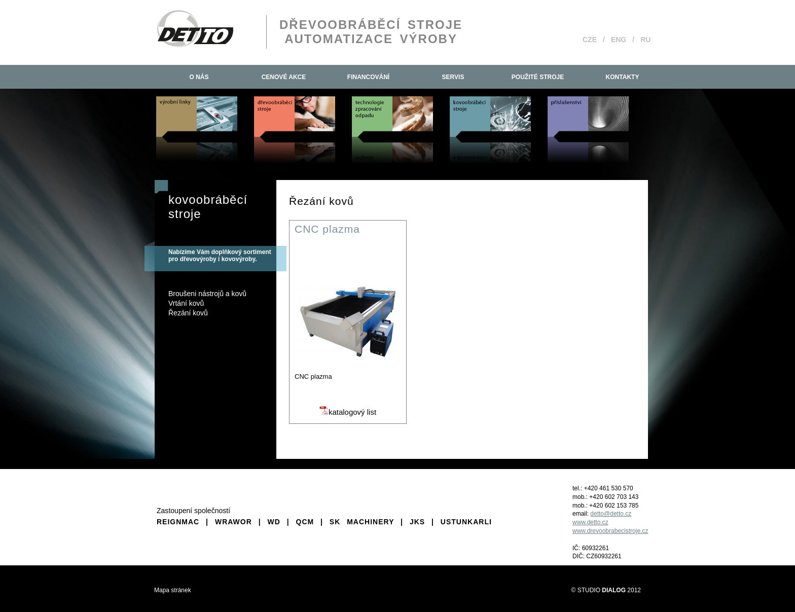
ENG (618, 39)
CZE (590, 39)
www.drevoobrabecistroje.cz (610, 530)
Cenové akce (284, 77)
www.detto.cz (590, 522)
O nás (198, 77)
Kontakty (622, 77)
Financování (368, 77)
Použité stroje (538, 77)
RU (645, 39)
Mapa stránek (172, 590)
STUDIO (601, 590)
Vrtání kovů (186, 303)
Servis (453, 77)
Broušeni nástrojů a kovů (207, 294)
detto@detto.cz (610, 513)
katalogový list (347, 412)
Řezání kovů (188, 313)
